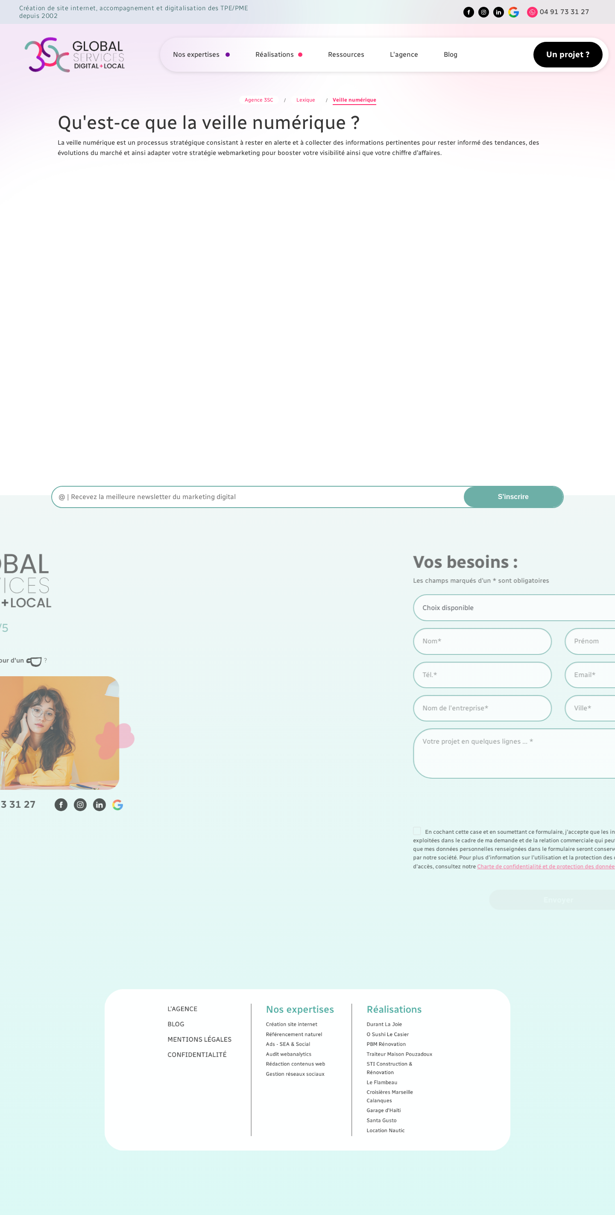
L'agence (404, 54)
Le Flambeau (339, 1075)
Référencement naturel (301, 1055)
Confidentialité (260, 1063)
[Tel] (556, 12)
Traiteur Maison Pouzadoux (346, 1063)
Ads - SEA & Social (299, 1059)
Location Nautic (341, 1095)
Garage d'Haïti (340, 1087)
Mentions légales (261, 1057)
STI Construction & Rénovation (342, 1069)
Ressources (346, 54)
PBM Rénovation (341, 1059)
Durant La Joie (340, 1050)
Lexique (305, 100)
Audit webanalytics (299, 1063)
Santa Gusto (339, 1091)
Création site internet (300, 1050)
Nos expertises (197, 54)
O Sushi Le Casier (342, 1055)
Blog (450, 54)
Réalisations (274, 54)
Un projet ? (568, 54)
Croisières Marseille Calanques (342, 1081)
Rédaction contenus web (302, 1067)
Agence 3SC (259, 100)
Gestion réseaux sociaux (302, 1071)
